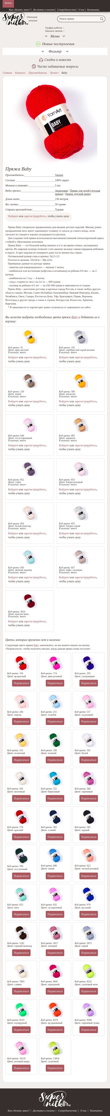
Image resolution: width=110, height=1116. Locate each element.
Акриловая (61, 190)
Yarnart (59, 175)
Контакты (93, 9)
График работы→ (55, 27)
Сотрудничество (66, 9)
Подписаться (21, 683)
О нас (82, 9)
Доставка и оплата (44, 9)
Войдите (13, 216)
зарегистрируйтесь (35, 216)
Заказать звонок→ (55, 30)
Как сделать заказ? (20, 9)
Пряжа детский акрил (78, 193)
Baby (74, 317)
